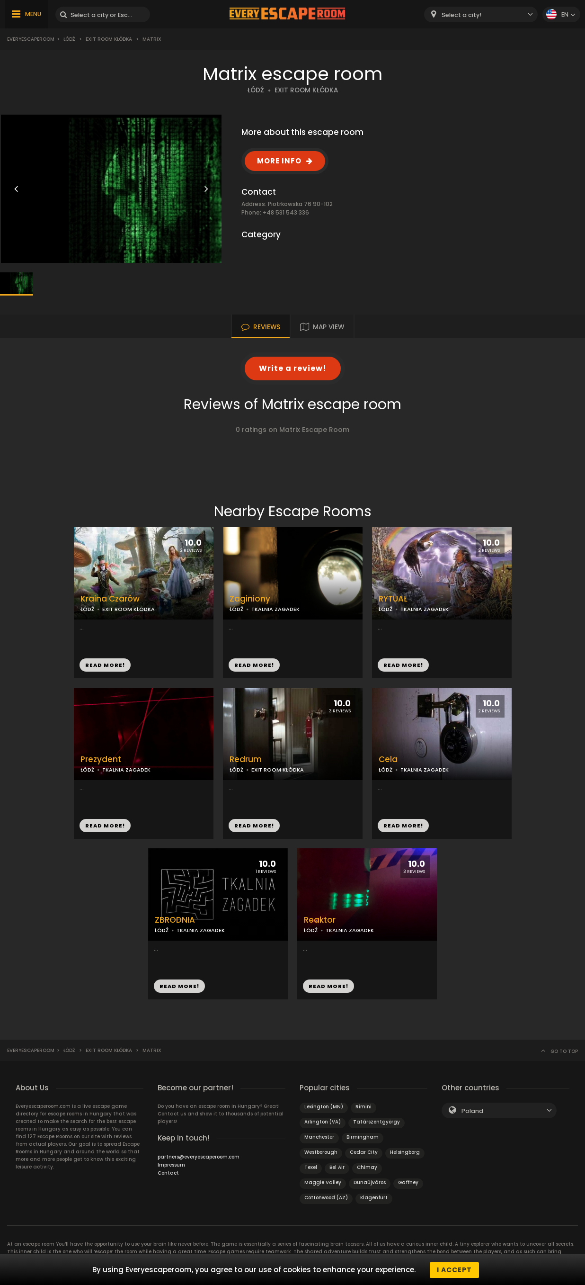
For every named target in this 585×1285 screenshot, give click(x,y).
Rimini (363, 1106)
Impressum (171, 1164)
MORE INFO (279, 161)
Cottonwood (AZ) (326, 1197)
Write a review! (293, 368)
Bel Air (337, 1167)
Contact (168, 1173)
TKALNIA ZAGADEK (275, 609)
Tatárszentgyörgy (376, 1121)
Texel (310, 1167)
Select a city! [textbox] (461, 15)
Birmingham (362, 1137)
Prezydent (100, 759)
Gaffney (408, 1182)
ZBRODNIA (175, 920)
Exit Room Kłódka (109, 39)
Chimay (367, 1167)
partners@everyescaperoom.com (198, 1156)
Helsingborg (405, 1152)
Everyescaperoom (30, 39)
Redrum (246, 759)
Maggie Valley (322, 1182)
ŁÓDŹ (256, 90)
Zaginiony (250, 599)
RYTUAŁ (393, 599)
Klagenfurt (374, 1197)
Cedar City (364, 1152)
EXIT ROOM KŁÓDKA (306, 90)
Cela (388, 759)
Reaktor (320, 920)
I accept (454, 1270)
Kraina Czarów (110, 599)
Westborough (320, 1152)
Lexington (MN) (323, 1106)
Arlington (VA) (322, 1121)
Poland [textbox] (472, 1111)
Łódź (69, 39)
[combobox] (481, 14)
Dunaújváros (370, 1182)
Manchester (319, 1137)
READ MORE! (105, 665)
